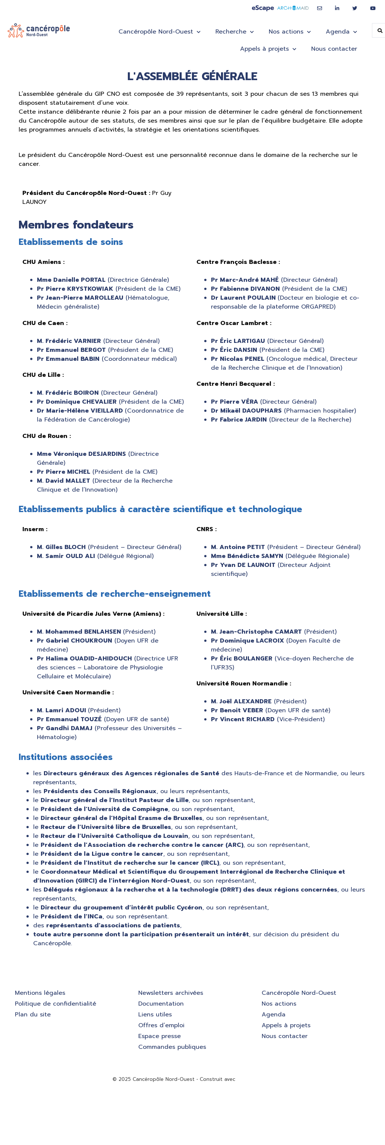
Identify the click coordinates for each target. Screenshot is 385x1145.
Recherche (234, 32)
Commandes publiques (172, 1047)
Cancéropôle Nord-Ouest (160, 32)
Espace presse (159, 1036)
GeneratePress (254, 1079)
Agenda (341, 32)
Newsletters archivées (170, 992)
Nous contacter (334, 48)
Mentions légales (40, 992)
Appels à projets (268, 49)
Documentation (161, 1003)
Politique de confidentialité (55, 1003)
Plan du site (33, 1014)
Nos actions (290, 32)
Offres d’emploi (161, 1025)
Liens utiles (155, 1014)
